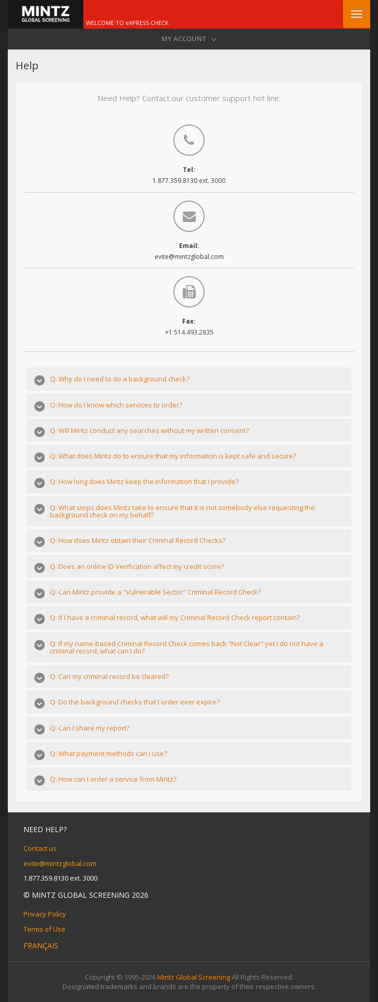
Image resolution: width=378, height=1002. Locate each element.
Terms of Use (44, 929)
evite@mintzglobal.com (189, 256)
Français (40, 945)
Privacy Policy (44, 914)
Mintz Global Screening (193, 977)
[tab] (189, 378)
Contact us (40, 848)
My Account (189, 39)
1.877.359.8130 (176, 180)
